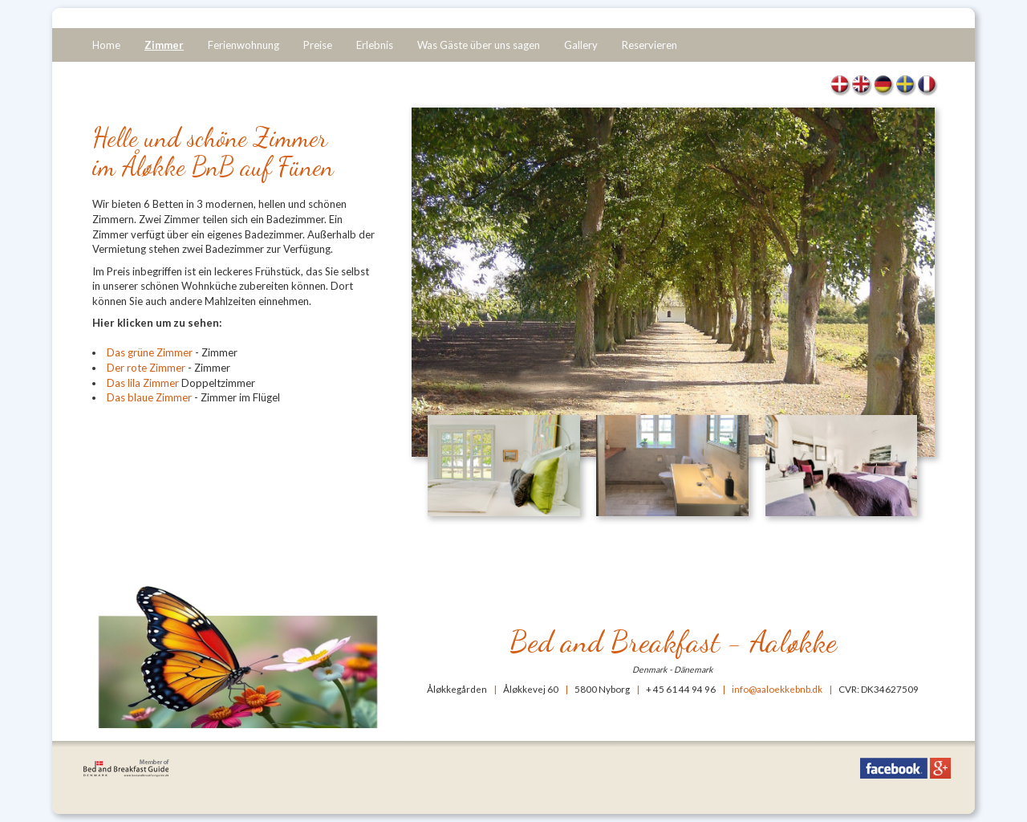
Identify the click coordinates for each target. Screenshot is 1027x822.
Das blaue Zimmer (149, 397)
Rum (905, 86)
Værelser (840, 86)
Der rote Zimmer (146, 367)
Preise (317, 45)
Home (106, 45)
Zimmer (164, 45)
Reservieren (649, 45)
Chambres (927, 86)
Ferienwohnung (243, 45)
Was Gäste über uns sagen (478, 45)
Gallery (581, 45)
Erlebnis (374, 45)
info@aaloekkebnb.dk (777, 688)
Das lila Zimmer (144, 382)
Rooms (862, 86)
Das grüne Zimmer (150, 352)
